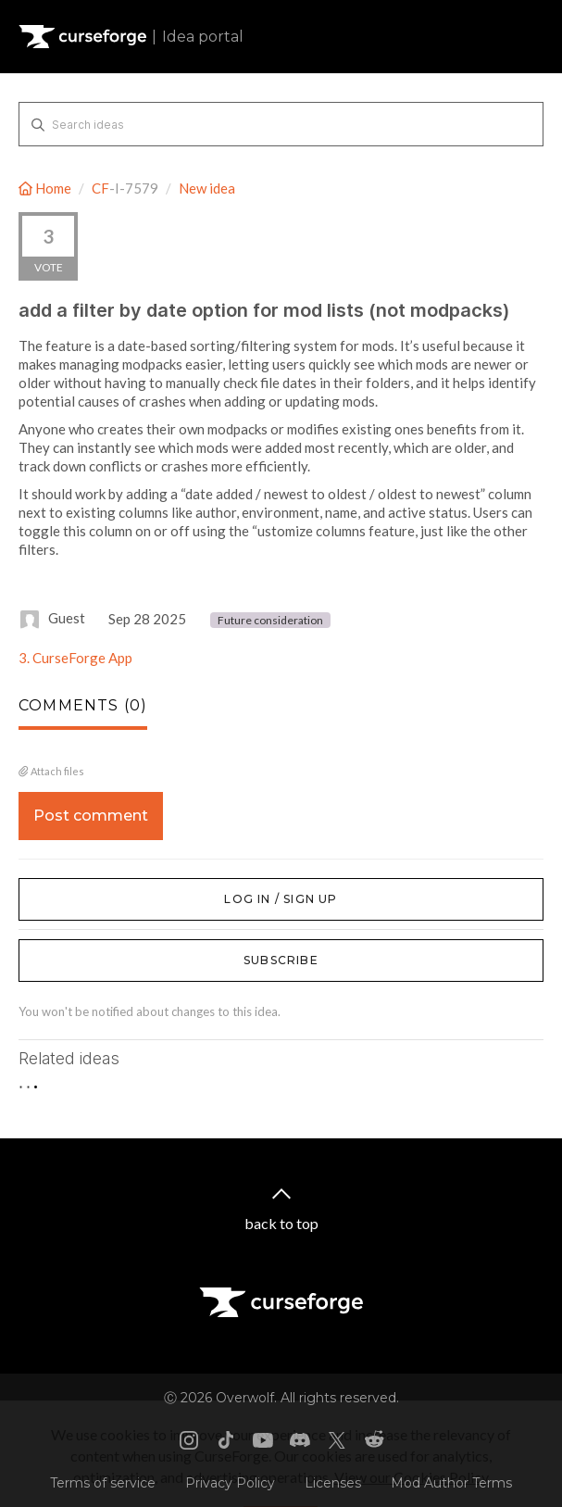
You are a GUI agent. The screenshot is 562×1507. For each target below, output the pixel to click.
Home (46, 188)
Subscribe (281, 960)
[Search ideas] (281, 124)
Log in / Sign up (65, 887)
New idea (207, 188)
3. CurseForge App (75, 657)
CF (100, 188)
